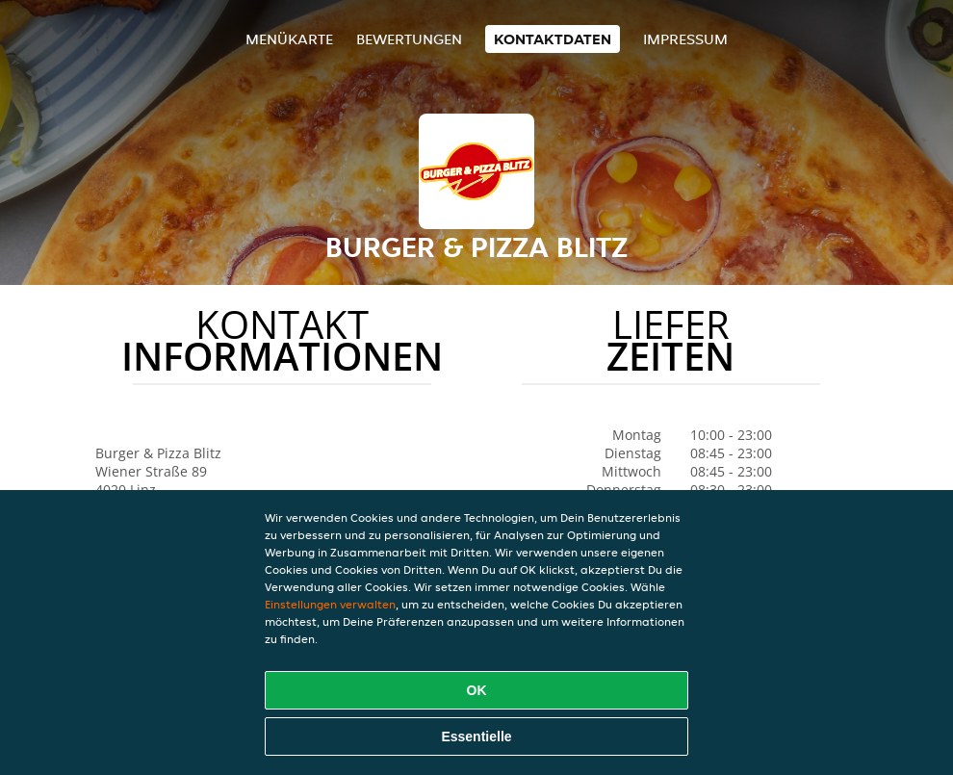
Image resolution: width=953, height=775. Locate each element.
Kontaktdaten (552, 39)
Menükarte (289, 39)
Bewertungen (409, 39)
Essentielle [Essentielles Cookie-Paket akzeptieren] (476, 736)
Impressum (685, 39)
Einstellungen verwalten (330, 604)
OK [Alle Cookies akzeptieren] (477, 690)
